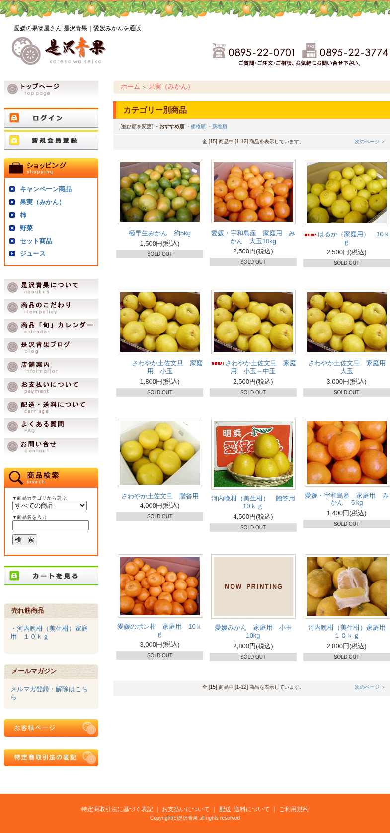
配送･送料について (244, 809)
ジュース (33, 253)
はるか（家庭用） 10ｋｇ (346, 238)
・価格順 (196, 126)
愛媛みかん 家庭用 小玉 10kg (257, 631)
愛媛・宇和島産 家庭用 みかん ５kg (347, 499)
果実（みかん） (42, 202)
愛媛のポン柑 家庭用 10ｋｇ (159, 630)
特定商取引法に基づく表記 (117, 809)
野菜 (26, 228)
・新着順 (217, 126)
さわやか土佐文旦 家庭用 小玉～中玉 (253, 367)
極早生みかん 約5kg (160, 233)
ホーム (130, 86)
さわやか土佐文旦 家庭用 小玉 (160, 367)
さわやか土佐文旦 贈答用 (160, 496)
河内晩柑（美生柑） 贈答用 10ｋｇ (256, 502)
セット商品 (36, 241)
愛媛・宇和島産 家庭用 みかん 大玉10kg (253, 237)
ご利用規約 (294, 809)
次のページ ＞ (370, 141)
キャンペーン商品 (46, 189)
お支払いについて (186, 809)
